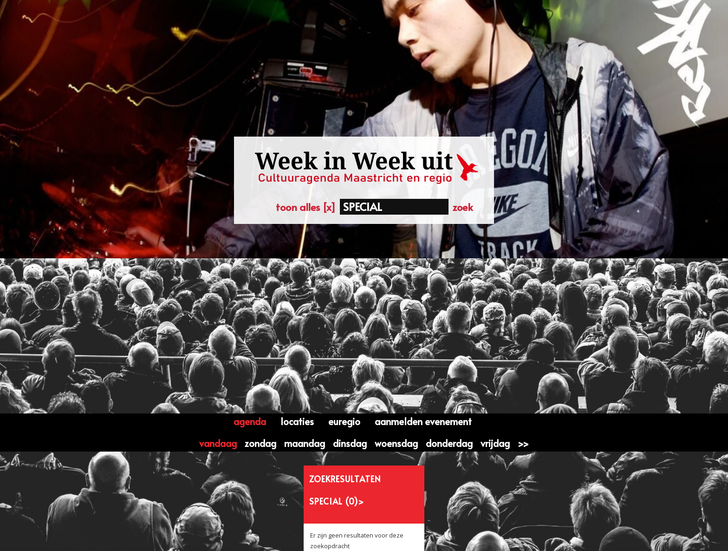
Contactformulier (247, 533)
